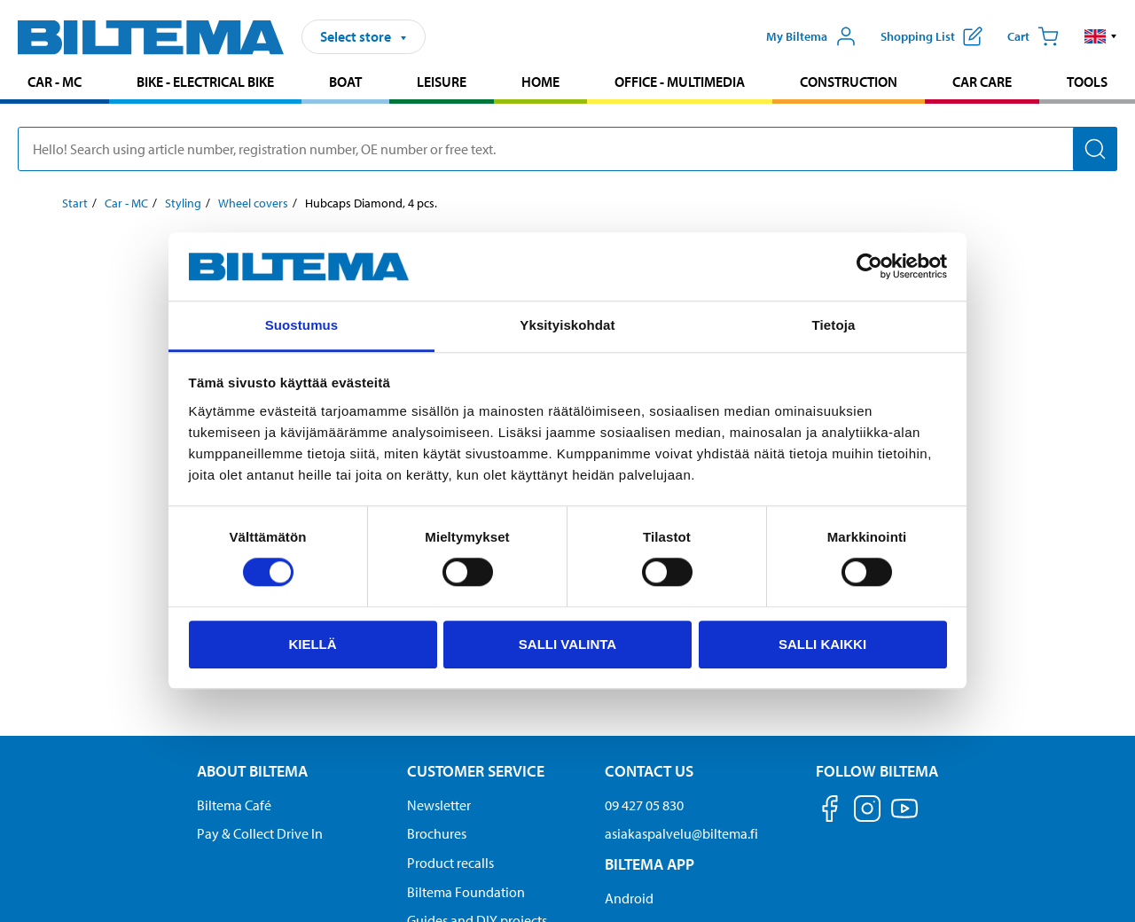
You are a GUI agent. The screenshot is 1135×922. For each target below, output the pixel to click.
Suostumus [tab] (302, 324)
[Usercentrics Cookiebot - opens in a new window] (869, 267)
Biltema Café (234, 805)
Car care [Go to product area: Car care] (982, 81)
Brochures (436, 833)
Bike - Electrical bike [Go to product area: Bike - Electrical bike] (205, 81)
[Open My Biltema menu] (811, 36)
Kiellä (312, 644)
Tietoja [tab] (834, 324)
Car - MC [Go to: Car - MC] (126, 203)
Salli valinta (567, 644)
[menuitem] (54, 84)
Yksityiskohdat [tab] (567, 324)
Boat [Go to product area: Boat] (345, 81)
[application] (1099, 882)
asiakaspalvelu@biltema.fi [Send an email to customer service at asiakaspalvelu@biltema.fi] (681, 833)
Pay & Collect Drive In (260, 833)
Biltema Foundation (466, 892)
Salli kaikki (822, 644)
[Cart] (1033, 36)
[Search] (1095, 149)
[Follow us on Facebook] (830, 811)
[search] (567, 149)
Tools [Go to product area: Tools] (1087, 81)
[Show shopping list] (931, 36)
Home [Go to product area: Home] (540, 81)
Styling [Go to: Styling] (183, 203)
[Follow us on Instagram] (867, 811)
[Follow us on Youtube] (904, 817)
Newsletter (439, 805)
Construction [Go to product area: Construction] (848, 81)
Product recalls (450, 862)
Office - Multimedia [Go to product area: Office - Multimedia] (679, 81)
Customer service (475, 771)
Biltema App (649, 864)
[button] (1101, 36)
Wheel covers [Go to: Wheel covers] (253, 203)
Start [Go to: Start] (75, 203)
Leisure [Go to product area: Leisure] (441, 81)
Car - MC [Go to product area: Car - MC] (54, 81)
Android (629, 898)
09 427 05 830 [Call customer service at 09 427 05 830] (644, 805)
